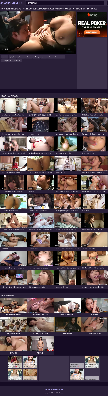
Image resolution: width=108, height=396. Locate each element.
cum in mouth (60, 57)
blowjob (21, 57)
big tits (13, 57)
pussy (37, 57)
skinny (30, 57)
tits (51, 57)
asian (5, 57)
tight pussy (18, 60)
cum (44, 57)
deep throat (7, 60)
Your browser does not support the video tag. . (38, 32)
